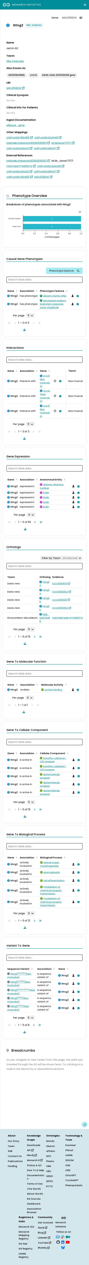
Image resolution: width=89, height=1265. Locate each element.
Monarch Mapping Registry (24, 1235)
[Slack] (62, 1236)
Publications (15, 1161)
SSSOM (69, 1160)
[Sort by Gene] (16, 290)
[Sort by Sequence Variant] (31, 968)
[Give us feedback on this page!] (84, 1124)
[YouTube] (68, 1242)
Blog (42, 1232)
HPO (48, 1156)
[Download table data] (23, 329)
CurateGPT (72, 1180)
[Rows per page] (30, 315)
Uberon (50, 1146)
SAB (10, 1151)
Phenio (50, 1161)
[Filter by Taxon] (61, 558)
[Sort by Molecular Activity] (65, 684)
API (30, 1150)
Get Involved (45, 1222)
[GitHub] (58, 1242)
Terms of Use (35, 1183)
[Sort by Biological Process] (64, 857)
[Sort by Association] (36, 290)
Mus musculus (15, 61)
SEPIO (49, 1181)
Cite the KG (34, 1188)
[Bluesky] (63, 1247)
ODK (67, 1170)
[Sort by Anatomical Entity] (64, 479)
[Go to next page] (34, 522)
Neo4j (32, 1155)
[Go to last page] (40, 522)
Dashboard (33, 1203)
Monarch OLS (26, 1226)
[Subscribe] (57, 1236)
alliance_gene (15, 125)
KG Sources (34, 1198)
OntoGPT (70, 1175)
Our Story (13, 1141)
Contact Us (15, 1156)
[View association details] (77, 296)
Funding (12, 1166)
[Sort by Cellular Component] (67, 753)
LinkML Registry (23, 1255)
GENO (49, 1176)
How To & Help (35, 1170)
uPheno (50, 1151)
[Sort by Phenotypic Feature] (66, 290)
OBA (48, 1166)
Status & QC (34, 1165)
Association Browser (34, 1210)
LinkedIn (44, 1237)
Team (11, 1146)
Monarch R (35, 1160)
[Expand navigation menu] (85, 5)
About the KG (35, 1193)
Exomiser (70, 1145)
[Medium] (68, 1236)
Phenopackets (73, 1185)
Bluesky (44, 1247)
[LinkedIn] (62, 1242)
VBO (48, 1171)
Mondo (50, 1141)
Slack (42, 1227)
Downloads (33, 1145)
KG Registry (25, 1248)
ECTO (49, 1186)
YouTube (44, 1242)
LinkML (69, 1155)
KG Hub (23, 1243)
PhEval (69, 1150)
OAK (67, 1165)
